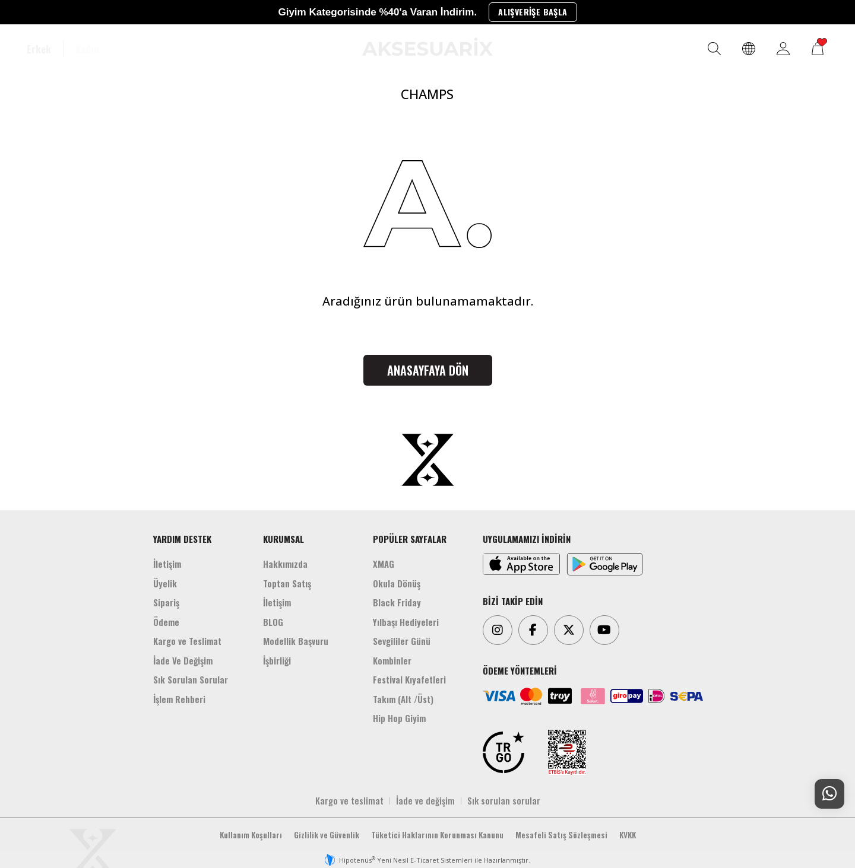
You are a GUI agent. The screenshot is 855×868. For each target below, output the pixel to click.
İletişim (167, 563)
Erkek (39, 49)
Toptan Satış (287, 583)
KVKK (627, 835)
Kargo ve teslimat (349, 800)
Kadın (87, 49)
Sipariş (166, 602)
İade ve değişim (425, 800)
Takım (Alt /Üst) (403, 698)
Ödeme (166, 621)
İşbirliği (277, 660)
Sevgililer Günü (401, 640)
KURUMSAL (283, 538)
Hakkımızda (285, 563)
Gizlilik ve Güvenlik (326, 835)
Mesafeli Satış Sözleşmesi (561, 835)
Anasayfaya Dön (427, 370)
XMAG (383, 563)
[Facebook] (533, 630)
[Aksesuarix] (427, 46)
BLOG (273, 621)
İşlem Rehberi (179, 698)
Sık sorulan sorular (503, 800)
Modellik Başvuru (295, 640)
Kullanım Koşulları (251, 835)
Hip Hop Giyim (399, 717)
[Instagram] (497, 630)
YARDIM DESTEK (182, 538)
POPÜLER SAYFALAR (409, 538)
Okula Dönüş (396, 583)
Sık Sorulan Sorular (190, 679)
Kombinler (392, 660)
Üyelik (165, 583)
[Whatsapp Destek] (829, 794)
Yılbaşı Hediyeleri (406, 621)
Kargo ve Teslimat (187, 640)
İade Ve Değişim (183, 660)
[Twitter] (569, 630)
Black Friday (397, 602)
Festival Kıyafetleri (409, 679)
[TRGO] (503, 752)
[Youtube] (604, 630)
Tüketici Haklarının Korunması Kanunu (437, 835)
